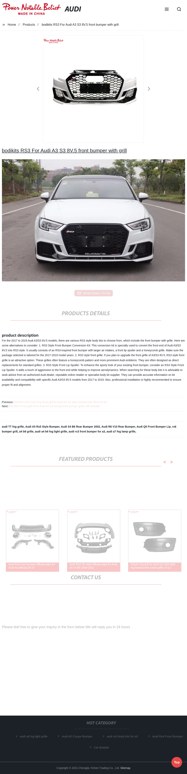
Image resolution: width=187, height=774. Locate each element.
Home (12, 24)
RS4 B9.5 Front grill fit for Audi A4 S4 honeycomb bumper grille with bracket (54, 406)
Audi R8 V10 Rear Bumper (118, 426)
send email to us (93, 293)
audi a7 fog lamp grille (120, 431)
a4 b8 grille (26, 431)
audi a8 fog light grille (34, 736)
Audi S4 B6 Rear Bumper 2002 (80, 426)
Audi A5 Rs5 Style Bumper (42, 426)
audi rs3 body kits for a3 (122, 736)
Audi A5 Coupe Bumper (77, 736)
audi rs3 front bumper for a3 (87, 431)
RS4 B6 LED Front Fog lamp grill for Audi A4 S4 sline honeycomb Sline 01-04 (60, 402)
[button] (167, 9)
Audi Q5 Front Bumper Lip (153, 426)
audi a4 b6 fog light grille (51, 431)
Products (29, 24)
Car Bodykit (102, 747)
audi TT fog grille (13, 426)
